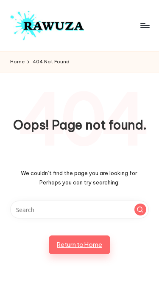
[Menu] (144, 25)
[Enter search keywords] (79, 209)
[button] (140, 209)
